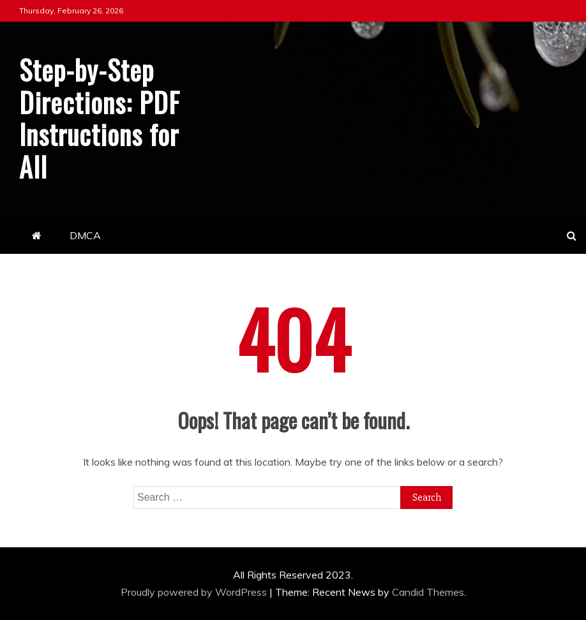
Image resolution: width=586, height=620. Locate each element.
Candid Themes (428, 592)
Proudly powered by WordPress (195, 592)
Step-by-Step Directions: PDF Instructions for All (99, 118)
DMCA (85, 235)
